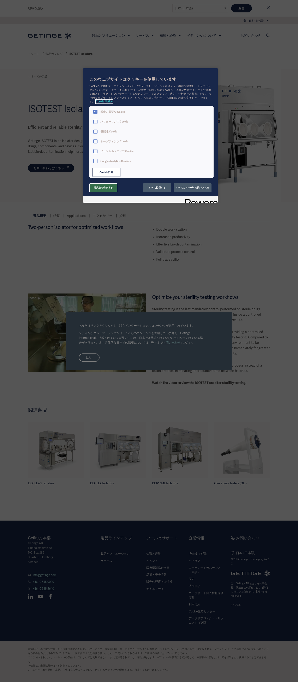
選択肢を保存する (103, 187)
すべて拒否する (157, 187)
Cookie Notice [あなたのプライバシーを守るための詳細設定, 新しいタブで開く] (104, 101)
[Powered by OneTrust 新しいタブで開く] (200, 200)
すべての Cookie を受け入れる (192, 187)
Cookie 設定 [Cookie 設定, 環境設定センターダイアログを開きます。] (106, 172)
